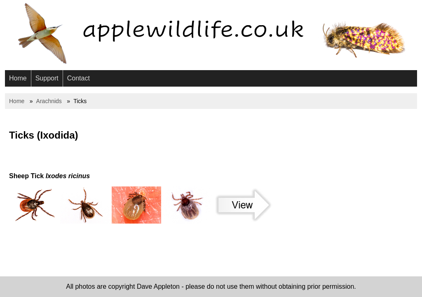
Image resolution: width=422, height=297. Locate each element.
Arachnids (49, 101)
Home (18, 78)
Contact (78, 78)
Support (47, 78)
